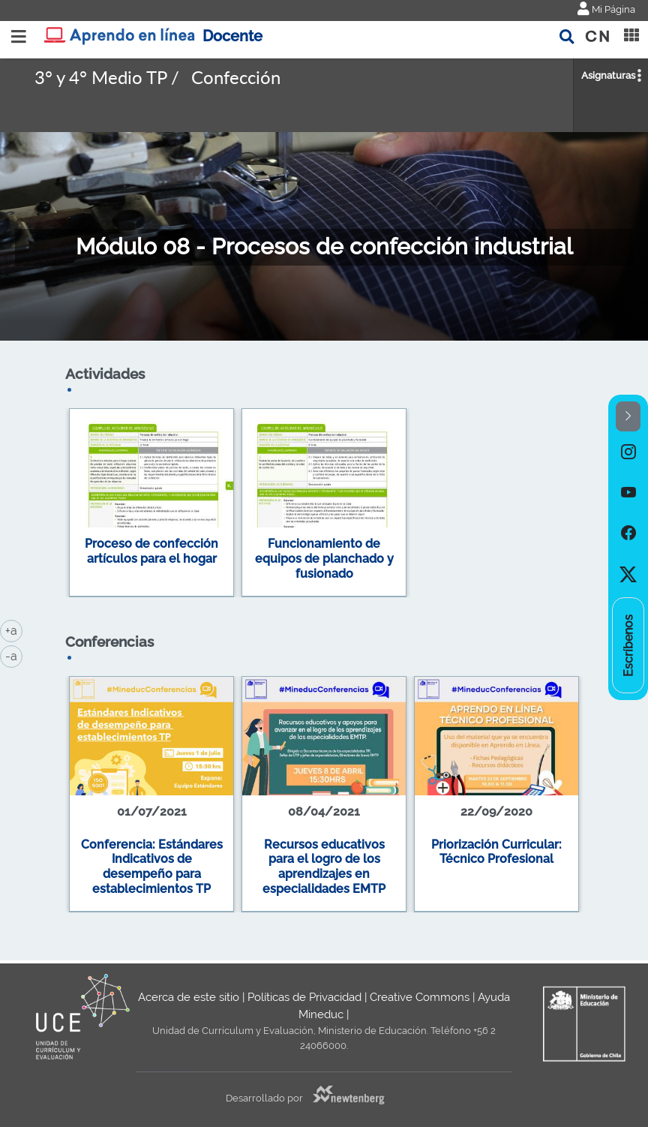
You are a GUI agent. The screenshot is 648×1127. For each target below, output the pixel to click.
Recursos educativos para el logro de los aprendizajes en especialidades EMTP (324, 866)
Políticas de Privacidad (305, 997)
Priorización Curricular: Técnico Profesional (496, 852)
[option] (628, 451)
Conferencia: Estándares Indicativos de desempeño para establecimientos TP (152, 866)
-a (13, 655)
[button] (628, 416)
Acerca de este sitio (188, 997)
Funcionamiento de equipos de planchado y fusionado (324, 558)
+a (13, 629)
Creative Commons (420, 997)
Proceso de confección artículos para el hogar (151, 551)
